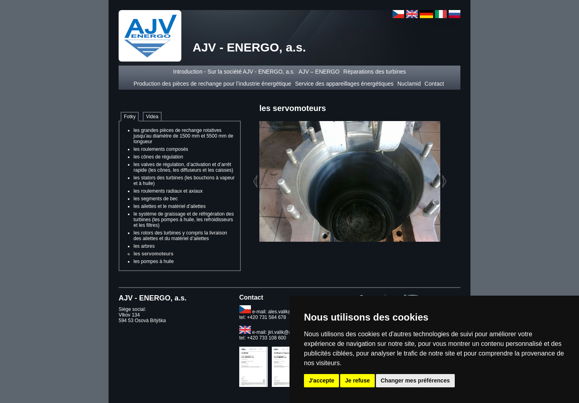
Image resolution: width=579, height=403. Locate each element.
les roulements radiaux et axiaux (168, 191)
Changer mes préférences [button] (415, 380)
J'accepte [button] (321, 380)
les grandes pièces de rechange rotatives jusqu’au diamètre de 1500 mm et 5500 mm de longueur (183, 135)
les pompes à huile (153, 261)
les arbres (144, 246)
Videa (152, 116)
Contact (435, 83)
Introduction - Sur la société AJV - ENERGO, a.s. (234, 71)
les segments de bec (155, 199)
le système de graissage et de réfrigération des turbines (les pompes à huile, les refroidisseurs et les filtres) (183, 219)
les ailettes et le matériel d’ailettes (169, 206)
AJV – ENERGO (319, 71)
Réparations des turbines (374, 71)
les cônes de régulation (158, 157)
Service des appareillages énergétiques (344, 83)
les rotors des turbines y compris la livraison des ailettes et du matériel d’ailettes (180, 235)
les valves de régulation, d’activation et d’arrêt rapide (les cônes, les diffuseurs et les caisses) (183, 167)
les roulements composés (160, 149)
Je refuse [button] (357, 380)
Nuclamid (409, 83)
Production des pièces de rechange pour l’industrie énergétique (212, 83)
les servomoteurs (153, 254)
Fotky (130, 116)
